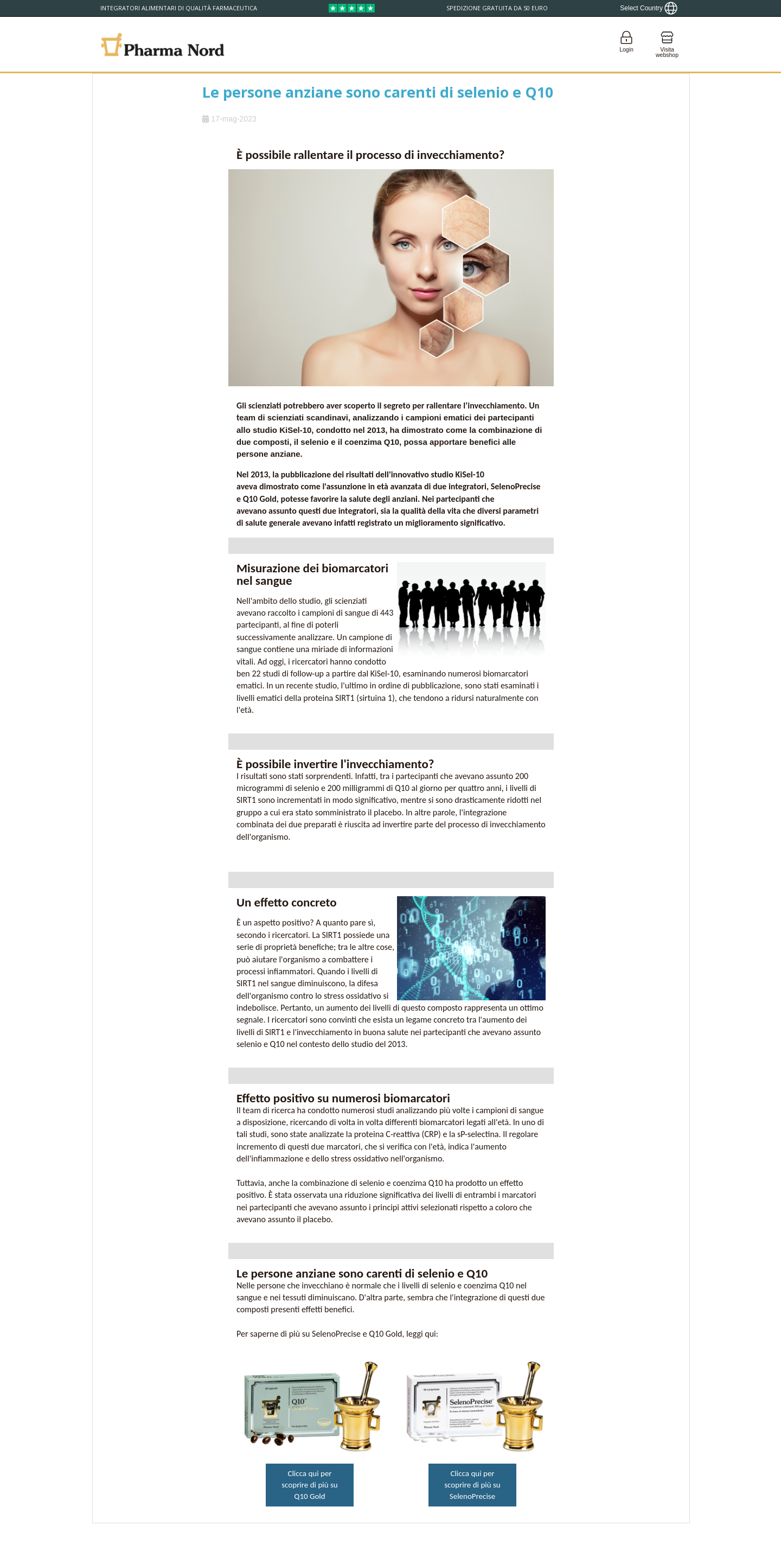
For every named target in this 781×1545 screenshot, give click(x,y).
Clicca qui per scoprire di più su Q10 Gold (309, 1485)
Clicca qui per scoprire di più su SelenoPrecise (472, 1485)
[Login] (626, 44)
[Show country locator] (649, 8)
